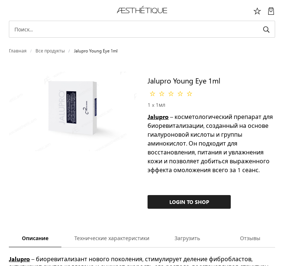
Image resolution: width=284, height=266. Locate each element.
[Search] (142, 29)
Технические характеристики (111, 238)
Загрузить (187, 238)
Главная (18, 51)
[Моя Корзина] (271, 10)
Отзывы (250, 238)
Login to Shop (189, 201)
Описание (35, 238)
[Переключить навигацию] (13, 10)
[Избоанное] (257, 10)
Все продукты (50, 51)
